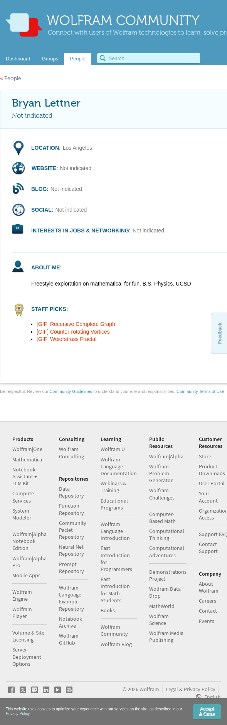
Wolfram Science (159, 619)
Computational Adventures (166, 551)
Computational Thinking (166, 534)
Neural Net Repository (71, 550)
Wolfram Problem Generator (161, 473)
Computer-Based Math (162, 518)
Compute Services (23, 497)
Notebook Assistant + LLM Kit (24, 476)
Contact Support (208, 548)
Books (108, 610)
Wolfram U (113, 449)
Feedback (219, 333)
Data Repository (71, 492)
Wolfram (149, 689)
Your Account (208, 497)
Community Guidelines (70, 391)
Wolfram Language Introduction (115, 531)
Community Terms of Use (200, 391)
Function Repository (71, 509)
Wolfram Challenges (162, 494)
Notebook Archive (70, 622)
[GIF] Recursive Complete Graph (76, 324)
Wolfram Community (114, 630)
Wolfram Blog (116, 644)
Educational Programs (114, 504)
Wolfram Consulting (71, 452)
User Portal (212, 483)
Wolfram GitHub (69, 639)
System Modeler (21, 514)
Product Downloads (212, 470)
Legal (172, 689)
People (10, 78)
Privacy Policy (199, 689)
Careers (207, 600)
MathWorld (162, 606)
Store (205, 456)
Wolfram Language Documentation (119, 466)
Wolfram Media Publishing (166, 636)
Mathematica (27, 459)
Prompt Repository (71, 568)
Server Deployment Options (26, 656)
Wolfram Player (22, 613)
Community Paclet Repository (72, 530)
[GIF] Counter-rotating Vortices (73, 332)
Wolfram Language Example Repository (71, 598)
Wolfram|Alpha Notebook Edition (29, 541)
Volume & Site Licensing (28, 636)
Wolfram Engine (22, 595)
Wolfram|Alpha (166, 456)
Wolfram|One (27, 449)
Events (206, 621)
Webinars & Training (113, 487)
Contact (208, 610)
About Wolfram (209, 587)
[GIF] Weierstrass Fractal (66, 339)
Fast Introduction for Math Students (115, 590)
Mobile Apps (26, 575)
